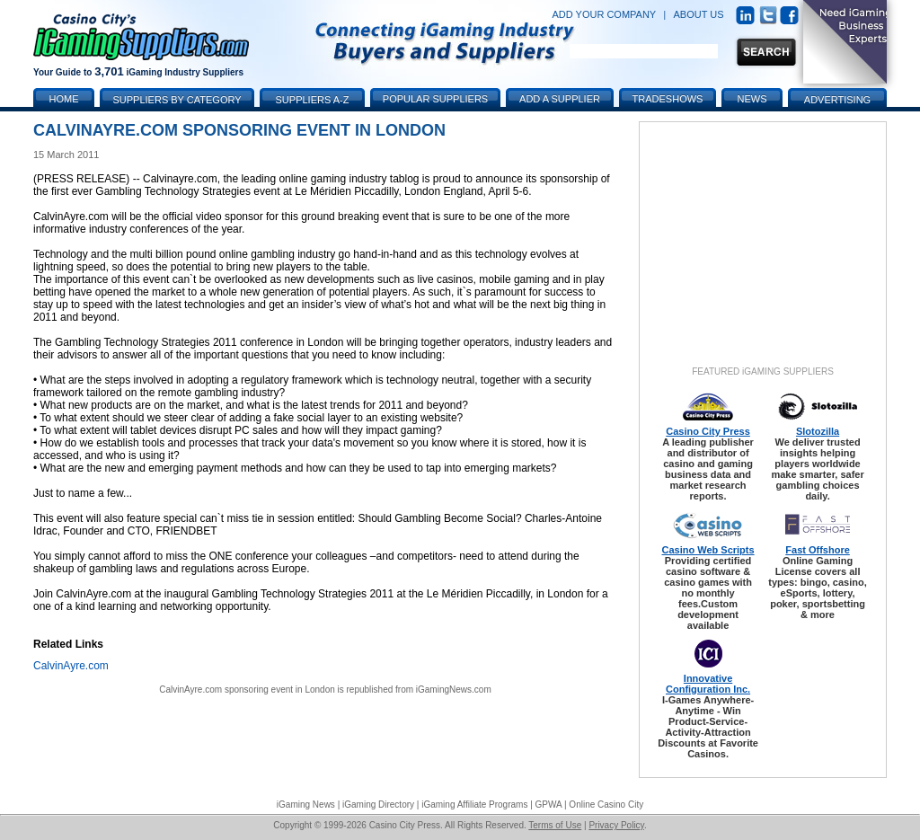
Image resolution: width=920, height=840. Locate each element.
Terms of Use (554, 825)
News (752, 98)
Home (64, 98)
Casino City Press (708, 431)
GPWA (548, 804)
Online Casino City (606, 804)
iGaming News (306, 804)
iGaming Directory (378, 804)
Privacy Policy (616, 825)
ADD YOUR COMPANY (604, 14)
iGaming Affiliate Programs (474, 804)
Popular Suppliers (435, 98)
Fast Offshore (817, 549)
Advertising (837, 99)
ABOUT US (699, 14)
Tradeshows (667, 98)
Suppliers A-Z (312, 99)
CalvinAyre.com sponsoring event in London (247, 689)
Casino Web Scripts (708, 549)
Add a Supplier (559, 98)
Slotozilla (817, 431)
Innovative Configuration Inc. (708, 683)
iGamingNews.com (453, 689)
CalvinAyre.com (71, 665)
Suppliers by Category (176, 99)
